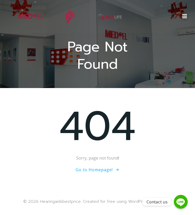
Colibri (165, 201)
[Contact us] (181, 202)
